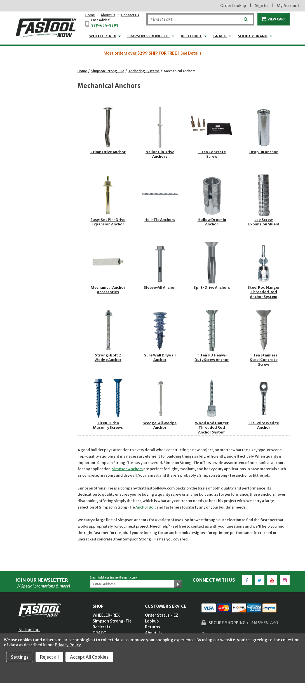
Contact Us (130, 15)
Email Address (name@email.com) (113, 577)
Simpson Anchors (127, 469)
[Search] (200, 19)
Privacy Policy (68, 644)
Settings (20, 657)
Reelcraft (191, 36)
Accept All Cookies (89, 657)
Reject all (49, 657)
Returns (152, 627)
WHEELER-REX (102, 36)
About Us (108, 15)
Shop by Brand (253, 36)
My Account (288, 5)
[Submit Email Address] (178, 584)
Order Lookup (233, 5)
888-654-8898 (104, 25)
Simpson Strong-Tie (148, 36)
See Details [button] (190, 53)
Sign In (261, 5)
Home (90, 15)
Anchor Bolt (145, 507)
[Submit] (245, 17)
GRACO (220, 36)
